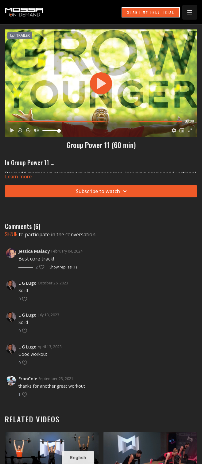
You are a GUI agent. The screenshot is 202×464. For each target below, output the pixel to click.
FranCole (27, 379)
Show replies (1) (63, 267)
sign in (11, 234)
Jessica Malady (34, 251)
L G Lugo (27, 283)
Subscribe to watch (102, 191)
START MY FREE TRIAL (150, 12)
